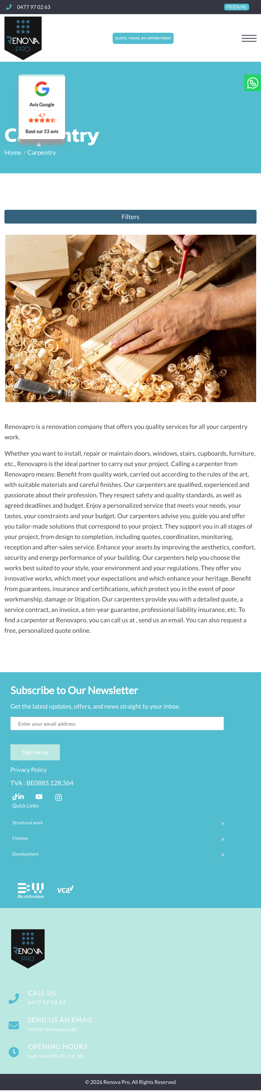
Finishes (20, 839)
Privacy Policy (28, 770)
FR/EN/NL (236, 7)
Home (12, 152)
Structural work (27, 823)
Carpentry (42, 152)
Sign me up (35, 753)
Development (25, 854)
